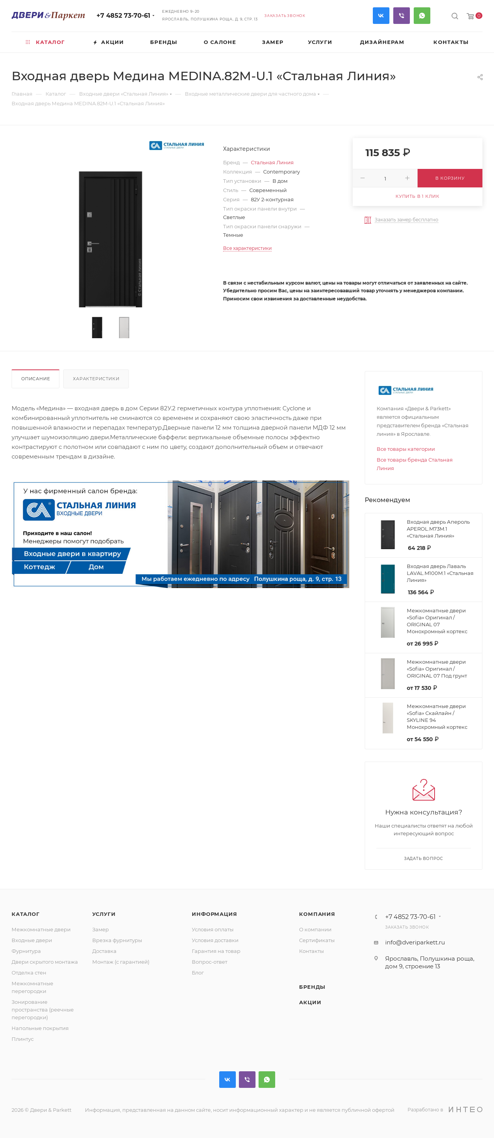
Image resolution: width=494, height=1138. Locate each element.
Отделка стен (29, 972)
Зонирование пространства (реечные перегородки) (43, 1009)
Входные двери (32, 940)
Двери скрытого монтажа (45, 962)
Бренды (312, 987)
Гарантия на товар (216, 951)
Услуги (104, 914)
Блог (198, 972)
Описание (35, 378)
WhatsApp (422, 15)
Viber (401, 15)
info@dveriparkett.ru (415, 942)
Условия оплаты (212, 929)
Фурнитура (26, 951)
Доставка (104, 951)
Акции (310, 1002)
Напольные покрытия (40, 1028)
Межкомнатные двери (41, 929)
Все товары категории (406, 449)
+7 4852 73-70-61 (123, 15)
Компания (317, 914)
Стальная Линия (272, 162)
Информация (214, 914)
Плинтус (23, 1039)
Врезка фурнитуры (117, 940)
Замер (100, 929)
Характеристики (96, 378)
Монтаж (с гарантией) (120, 962)
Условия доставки (215, 940)
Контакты (311, 951)
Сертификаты (317, 940)
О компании (315, 929)
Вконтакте (381, 15)
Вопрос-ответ (209, 962)
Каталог (26, 914)
